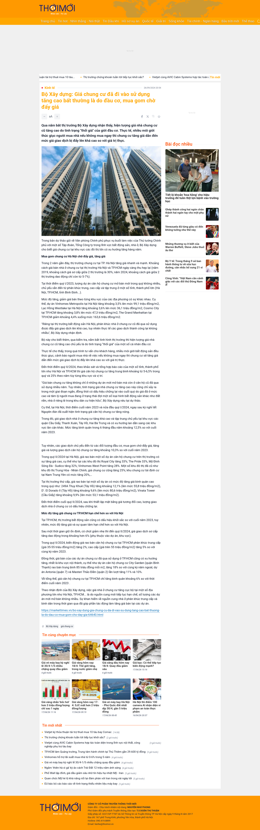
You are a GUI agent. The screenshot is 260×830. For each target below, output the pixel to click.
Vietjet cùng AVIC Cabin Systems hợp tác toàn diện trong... (194, 77)
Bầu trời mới (230, 21)
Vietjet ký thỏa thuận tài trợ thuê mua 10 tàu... (53, 77)
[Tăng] (57, 116)
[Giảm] (44, 116)
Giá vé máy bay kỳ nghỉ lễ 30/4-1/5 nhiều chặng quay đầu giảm (89, 762)
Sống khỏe (176, 21)
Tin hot (62, 21)
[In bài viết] (159, 116)
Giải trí (161, 21)
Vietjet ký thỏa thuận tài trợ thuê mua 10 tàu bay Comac (82, 732)
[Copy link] (153, 116)
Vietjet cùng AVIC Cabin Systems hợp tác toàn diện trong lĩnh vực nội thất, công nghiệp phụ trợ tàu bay (103, 744)
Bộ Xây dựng (52, 626)
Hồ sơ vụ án (130, 21)
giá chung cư (67, 626)
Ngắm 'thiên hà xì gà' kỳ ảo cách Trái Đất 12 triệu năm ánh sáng (89, 768)
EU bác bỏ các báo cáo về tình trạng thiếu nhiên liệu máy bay (87, 783)
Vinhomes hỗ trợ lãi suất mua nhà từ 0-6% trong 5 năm (84, 757)
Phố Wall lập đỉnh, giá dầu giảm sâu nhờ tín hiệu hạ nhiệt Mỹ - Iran (90, 773)
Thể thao (248, 21)
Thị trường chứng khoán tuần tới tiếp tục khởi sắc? (120, 77)
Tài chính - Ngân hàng (203, 21)
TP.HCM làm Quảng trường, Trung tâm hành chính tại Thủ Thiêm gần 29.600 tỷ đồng (101, 752)
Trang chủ (48, 21)
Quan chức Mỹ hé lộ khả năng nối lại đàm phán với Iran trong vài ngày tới (95, 778)
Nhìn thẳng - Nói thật (85, 21)
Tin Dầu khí (111, 21)
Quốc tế (148, 21)
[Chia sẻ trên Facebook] (142, 116)
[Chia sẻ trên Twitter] (148, 116)
